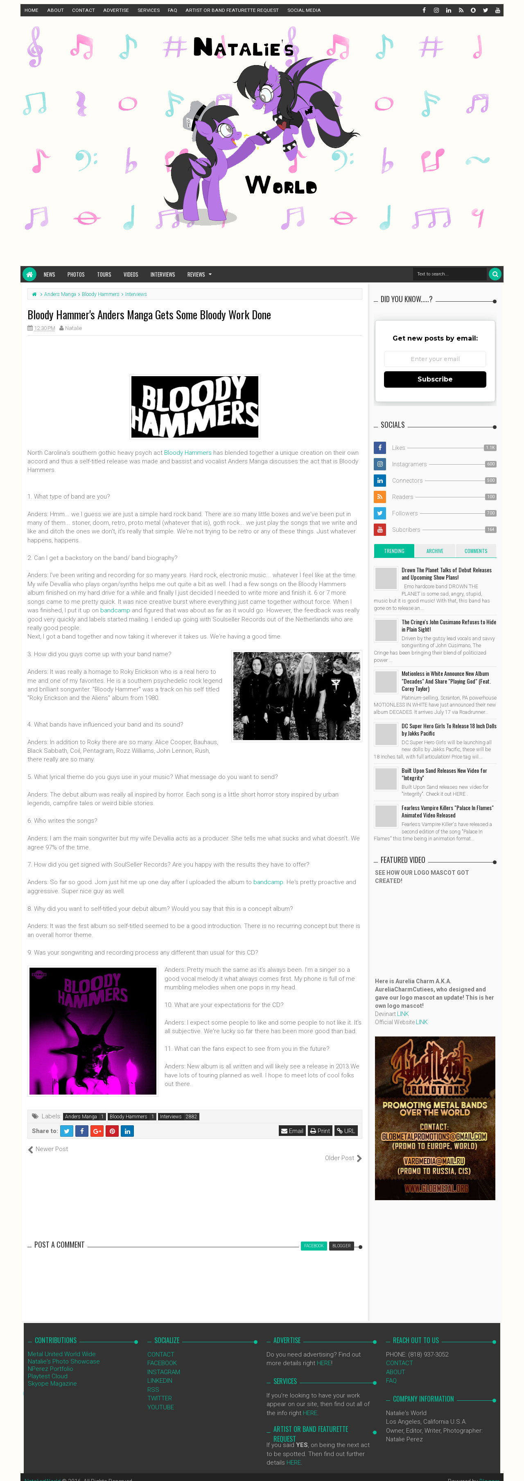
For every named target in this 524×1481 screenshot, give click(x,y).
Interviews (163, 274)
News (49, 274)
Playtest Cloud (48, 1367)
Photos (76, 274)
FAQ (172, 10)
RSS (153, 1380)
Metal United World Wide (62, 1345)
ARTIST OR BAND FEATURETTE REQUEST (232, 10)
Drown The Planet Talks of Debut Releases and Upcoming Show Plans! (447, 573)
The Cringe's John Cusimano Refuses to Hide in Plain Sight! (449, 625)
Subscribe (435, 379)
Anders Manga (81, 1117)
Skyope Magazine (52, 1375)
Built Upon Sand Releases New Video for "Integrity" (444, 774)
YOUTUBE (160, 1398)
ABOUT (55, 10)
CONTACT (83, 10)
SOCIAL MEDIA (304, 10)
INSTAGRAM (163, 1363)
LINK (403, 1014)
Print (320, 1131)
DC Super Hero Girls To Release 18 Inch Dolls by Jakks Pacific (449, 729)
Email (292, 1131)
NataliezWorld (43, 1473)
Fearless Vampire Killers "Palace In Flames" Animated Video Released (448, 811)
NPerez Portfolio (50, 1360)
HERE (324, 1354)
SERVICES (149, 10)
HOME (31, 10)
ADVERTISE (116, 10)
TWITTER (159, 1389)
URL (346, 1131)
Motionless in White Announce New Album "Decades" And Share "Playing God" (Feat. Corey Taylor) (446, 680)
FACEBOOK (162, 1354)
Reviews (196, 274)
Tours (104, 274)
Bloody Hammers (188, 452)
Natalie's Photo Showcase (64, 1353)
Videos (131, 274)
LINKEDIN (159, 1372)
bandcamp (115, 610)
